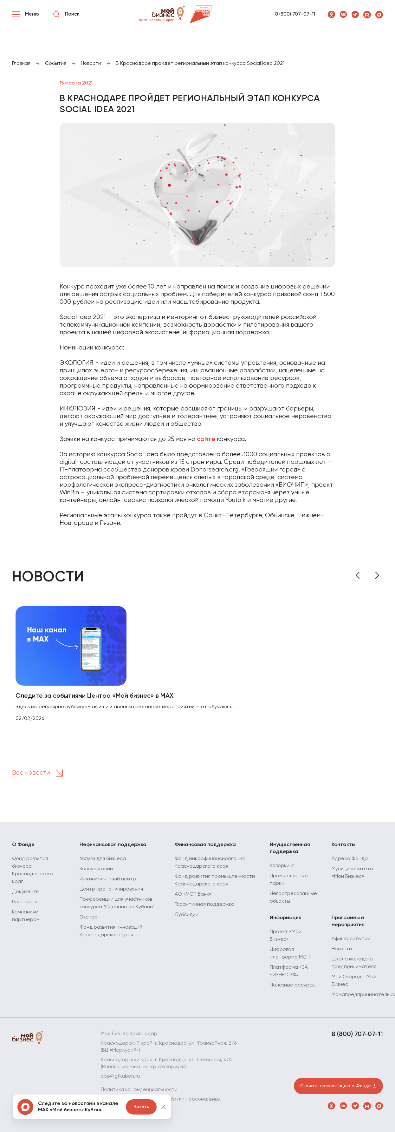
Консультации (96, 868)
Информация (285, 917)
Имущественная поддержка (290, 848)
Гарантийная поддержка (204, 904)
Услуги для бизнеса (103, 858)
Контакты (343, 844)
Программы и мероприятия (348, 921)
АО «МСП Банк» (193, 894)
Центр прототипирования (111, 889)
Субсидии (186, 914)
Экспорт (90, 917)
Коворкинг (282, 865)
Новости (342, 949)
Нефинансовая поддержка (113, 844)
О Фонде (23, 844)
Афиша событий (351, 938)
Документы (25, 891)
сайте (206, 439)
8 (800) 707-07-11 (295, 14)
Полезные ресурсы (292, 985)
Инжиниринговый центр (108, 879)
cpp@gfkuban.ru (120, 1076)
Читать (141, 1107)
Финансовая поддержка (205, 844)
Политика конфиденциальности (139, 1089)
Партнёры (24, 902)
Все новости (39, 773)
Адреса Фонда (350, 858)
